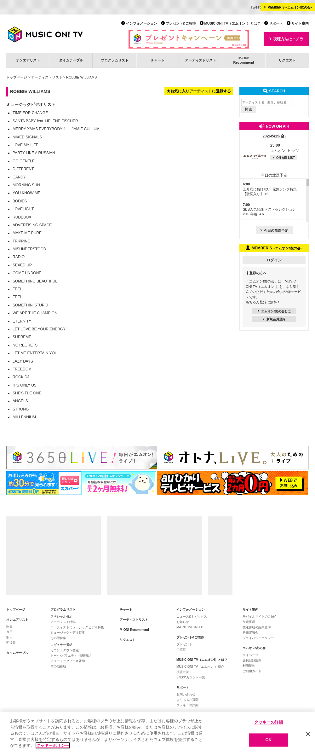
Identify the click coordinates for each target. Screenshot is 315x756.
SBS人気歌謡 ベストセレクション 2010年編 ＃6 (269, 209)
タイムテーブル (71, 60)
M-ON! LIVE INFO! (189, 627)
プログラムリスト (115, 60)
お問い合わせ (185, 694)
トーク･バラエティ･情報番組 (70, 655)
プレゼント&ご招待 (181, 23)
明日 (9, 637)
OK (269, 740)
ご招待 (181, 649)
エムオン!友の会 (254, 648)
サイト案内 (300, 23)
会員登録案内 (252, 660)
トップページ (16, 77)
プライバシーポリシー (258, 638)
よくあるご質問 (187, 699)
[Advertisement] (53, 555)
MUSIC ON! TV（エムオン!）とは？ (232, 23)
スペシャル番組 (61, 616)
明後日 (11, 642)
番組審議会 (250, 632)
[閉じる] (308, 734)
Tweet (255, 7)
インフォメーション (141, 23)
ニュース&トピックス (191, 616)
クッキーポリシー (52, 745)
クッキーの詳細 (187, 705)
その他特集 (58, 638)
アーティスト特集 (63, 622)
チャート (158, 60)
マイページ (250, 655)
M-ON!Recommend (243, 60)
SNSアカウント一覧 (190, 677)
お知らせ (182, 622)
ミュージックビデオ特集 (67, 632)
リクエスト (287, 60)
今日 (9, 632)
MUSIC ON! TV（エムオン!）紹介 (200, 666)
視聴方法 (182, 672)
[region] (157, 734)
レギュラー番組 (61, 645)
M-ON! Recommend (134, 629)
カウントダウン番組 (64, 650)
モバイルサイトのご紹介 (260, 616)
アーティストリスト (200, 60)
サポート (276, 23)
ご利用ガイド (252, 671)
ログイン (274, 260)
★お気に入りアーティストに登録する (199, 91)
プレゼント (184, 644)
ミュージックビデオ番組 (67, 661)
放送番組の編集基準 (257, 627)
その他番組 (58, 666)
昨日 (9, 626)
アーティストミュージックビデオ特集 (77, 627)
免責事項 (249, 622)
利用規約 (249, 665)
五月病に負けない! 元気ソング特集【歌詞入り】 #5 (270, 189)
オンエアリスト (28, 60)
